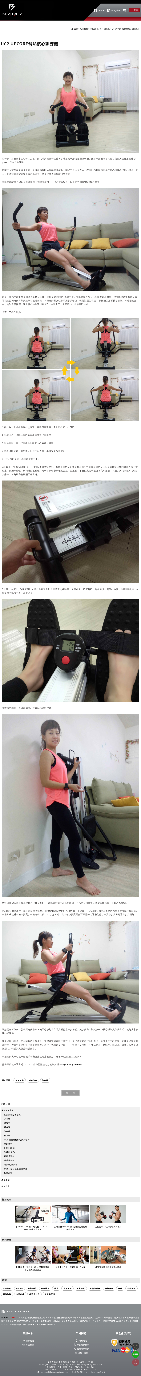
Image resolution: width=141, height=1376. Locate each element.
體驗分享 (33, 1080)
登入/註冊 (116, 10)
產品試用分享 (96, 29)
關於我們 (30, 1340)
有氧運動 (32, 1288)
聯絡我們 (30, 1344)
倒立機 (7, 1135)
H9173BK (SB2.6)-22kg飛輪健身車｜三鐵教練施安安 (32, 1268)
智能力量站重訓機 (12, 1114)
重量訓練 (67, 1288)
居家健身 (45, 1288)
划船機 (107, 29)
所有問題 (83, 1340)
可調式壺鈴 (9, 1156)
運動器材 (81, 1288)
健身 (56, 1288)
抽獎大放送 (34, 1294)
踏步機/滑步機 (11, 1164)
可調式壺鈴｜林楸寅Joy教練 (108, 1267)
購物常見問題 (83, 1349)
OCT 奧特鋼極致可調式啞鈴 (17, 1139)
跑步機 (7, 1118)
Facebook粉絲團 (98, 1372)
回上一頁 (70, 1093)
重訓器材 (8, 1143)
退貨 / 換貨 (83, 1353)
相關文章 (84, 29)
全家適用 (7, 1288)
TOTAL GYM (9, 1152)
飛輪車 (7, 1123)
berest (19, 1288)
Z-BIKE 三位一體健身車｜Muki (70, 1267)
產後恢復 (7, 1294)
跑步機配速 (50, 1294)
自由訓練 (131, 1288)
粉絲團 (101, 10)
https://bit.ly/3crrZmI (71, 1065)
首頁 (76, 29)
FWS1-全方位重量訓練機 (15, 1168)
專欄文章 (5, 1186)
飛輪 (120, 1288)
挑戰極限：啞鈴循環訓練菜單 (108, 1226)
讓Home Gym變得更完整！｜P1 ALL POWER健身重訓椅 (32, 1228)
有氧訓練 (20, 1294)
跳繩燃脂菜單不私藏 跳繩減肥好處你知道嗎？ (70, 1228)
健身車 (7, 1127)
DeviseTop (97, 1364)
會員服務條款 (83, 1344)
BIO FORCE (9, 1148)
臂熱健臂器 (9, 1160)
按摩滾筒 (8, 1172)
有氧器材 (109, 1288)
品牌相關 (5, 1180)
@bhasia (83, 1372)
